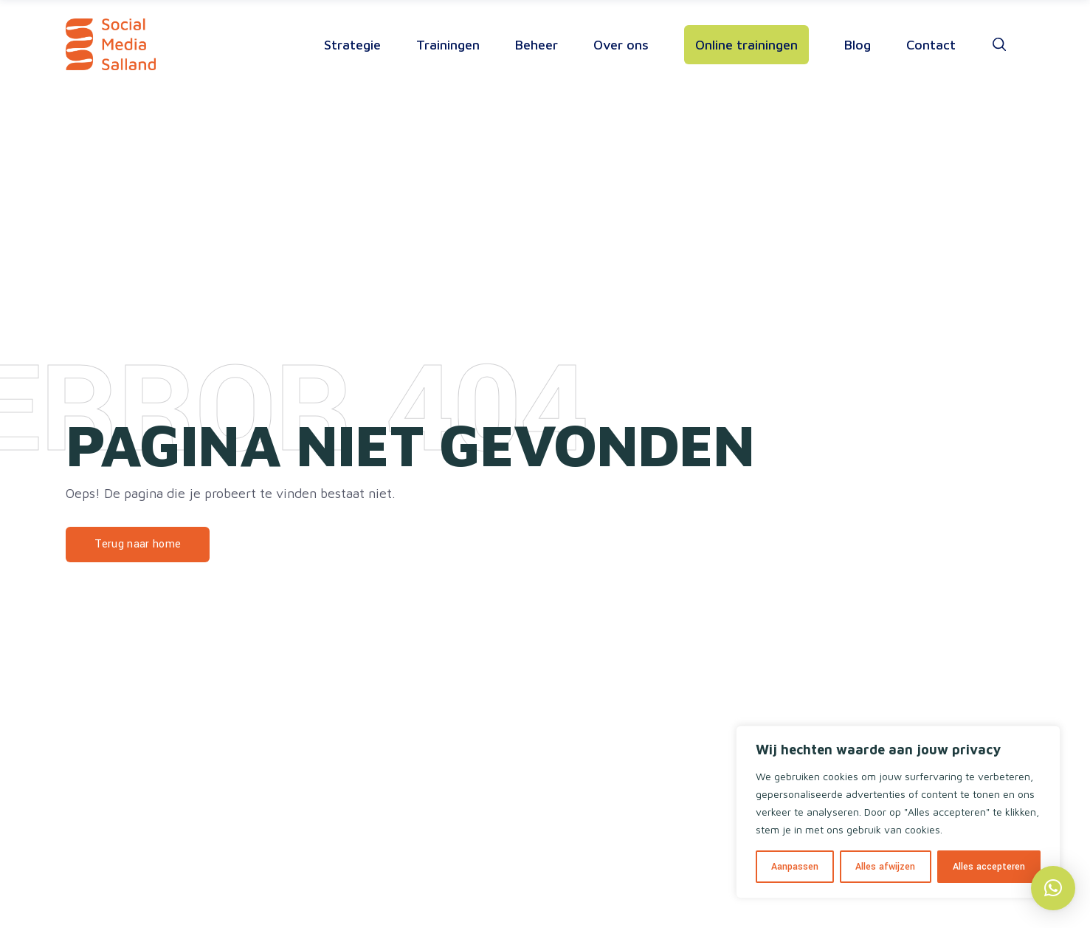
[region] (898, 812)
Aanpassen (794, 866)
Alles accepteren (989, 866)
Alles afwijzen (885, 866)
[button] (1053, 888)
